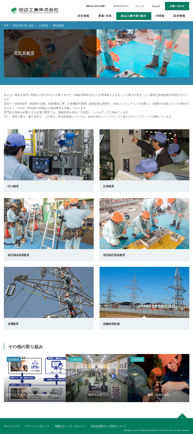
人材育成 (43, 25)
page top (182, 415)
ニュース (139, 6)
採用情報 (179, 16)
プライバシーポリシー (36, 426)
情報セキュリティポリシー (70, 426)
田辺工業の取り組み (133, 16)
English (156, 6)
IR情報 (160, 16)
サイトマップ (11, 426)
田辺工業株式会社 (35, 11)
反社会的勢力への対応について (108, 426)
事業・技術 (105, 16)
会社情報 (83, 16)
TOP (6, 25)
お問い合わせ (177, 6)
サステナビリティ (121, 6)
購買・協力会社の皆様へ (96, 6)
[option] (35, 378)
